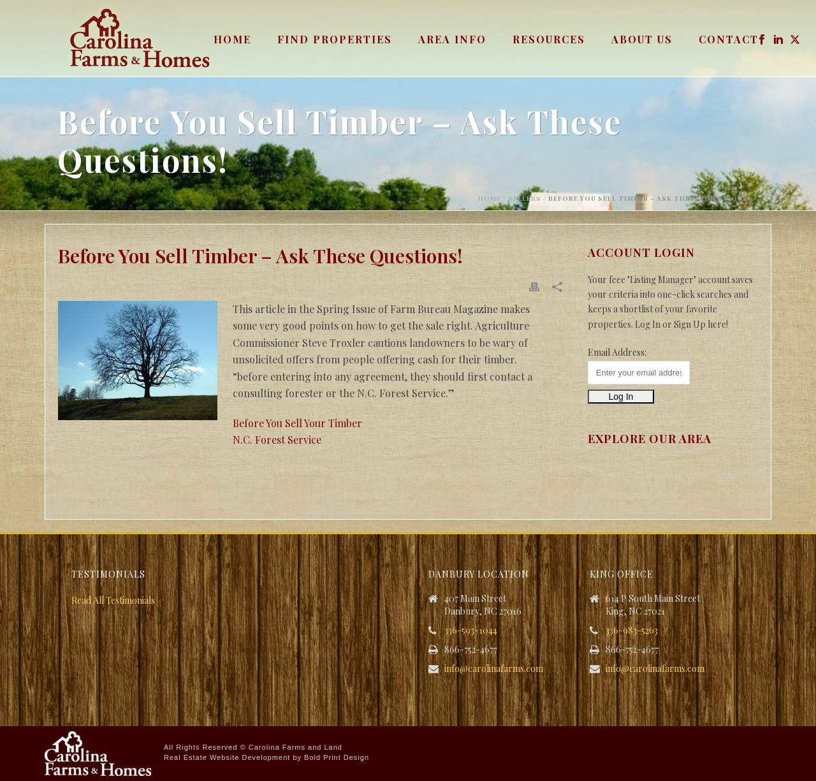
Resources (549, 39)
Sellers (524, 198)
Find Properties (334, 39)
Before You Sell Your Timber (297, 423)
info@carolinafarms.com (493, 669)
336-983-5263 (632, 630)
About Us (642, 39)
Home (232, 39)
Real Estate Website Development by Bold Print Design (266, 757)
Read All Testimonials (113, 600)
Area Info (452, 39)
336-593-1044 (470, 630)
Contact (729, 39)
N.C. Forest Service (277, 439)
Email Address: (617, 352)
